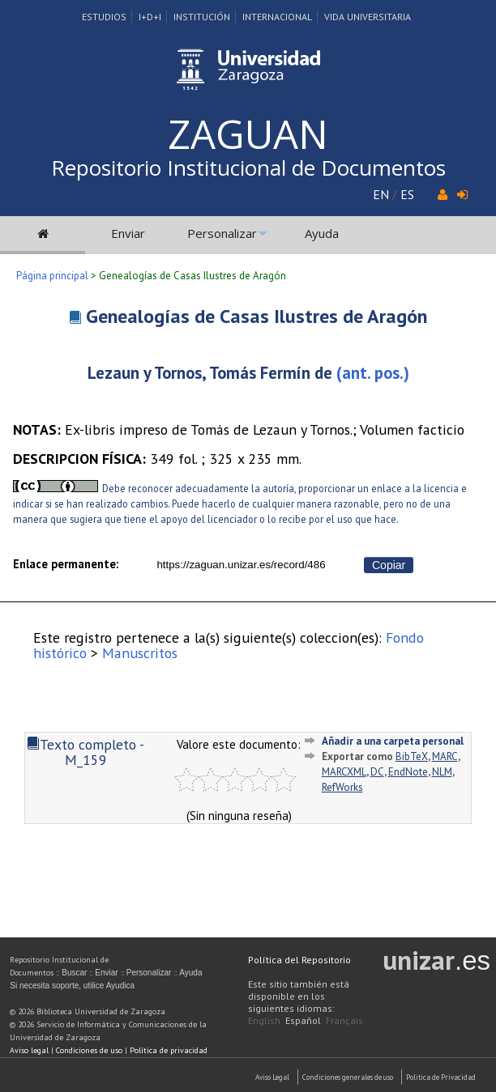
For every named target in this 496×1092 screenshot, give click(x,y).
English (264, 1020)
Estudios (104, 17)
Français (344, 1020)
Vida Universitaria (367, 17)
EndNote (408, 772)
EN (381, 194)
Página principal (52, 276)
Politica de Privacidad (441, 1077)
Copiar (388, 565)
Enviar (128, 233)
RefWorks (342, 787)
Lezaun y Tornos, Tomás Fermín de (210, 373)
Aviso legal (29, 1050)
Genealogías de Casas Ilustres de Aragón (256, 316)
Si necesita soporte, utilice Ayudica (72, 985)
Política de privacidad (168, 1050)
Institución (201, 17)
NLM (442, 772)
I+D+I (150, 17)
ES (407, 194)
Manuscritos (139, 653)
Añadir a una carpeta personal (393, 741)
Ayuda (322, 233)
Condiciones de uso (89, 1050)
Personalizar (222, 233)
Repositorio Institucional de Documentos (248, 167)
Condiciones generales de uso (347, 1077)
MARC (445, 756)
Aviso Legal (272, 1077)
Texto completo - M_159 (85, 752)
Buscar (74, 972)
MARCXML (344, 772)
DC (377, 772)
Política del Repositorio (299, 960)
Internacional (277, 17)
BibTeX (412, 756)
